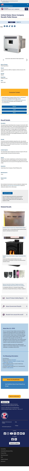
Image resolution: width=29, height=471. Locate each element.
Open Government (4, 460)
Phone (14, 118)
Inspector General (4, 464)
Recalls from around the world (13, 320)
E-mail (14, 115)
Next (27, 63)
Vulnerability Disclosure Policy (7, 456)
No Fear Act (3, 466)
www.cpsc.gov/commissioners (14, 191)
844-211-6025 (20, 103)
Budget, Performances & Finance (7, 428)
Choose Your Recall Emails (13, 385)
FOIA (2, 462)
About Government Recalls (12, 312)
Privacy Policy (3, 458)
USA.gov (16, 431)
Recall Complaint (7, 198)
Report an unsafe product (14, 401)
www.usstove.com (22, 105)
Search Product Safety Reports (13, 304)
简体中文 (19, 22)
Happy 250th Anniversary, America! (7, 5)
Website (14, 112)
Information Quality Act (6, 432)
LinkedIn (4, 367)
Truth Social (10, 367)
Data (16, 427)
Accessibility (3, 454)
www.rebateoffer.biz (6, 108)
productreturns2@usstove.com (8, 105)
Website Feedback (14, 448)
